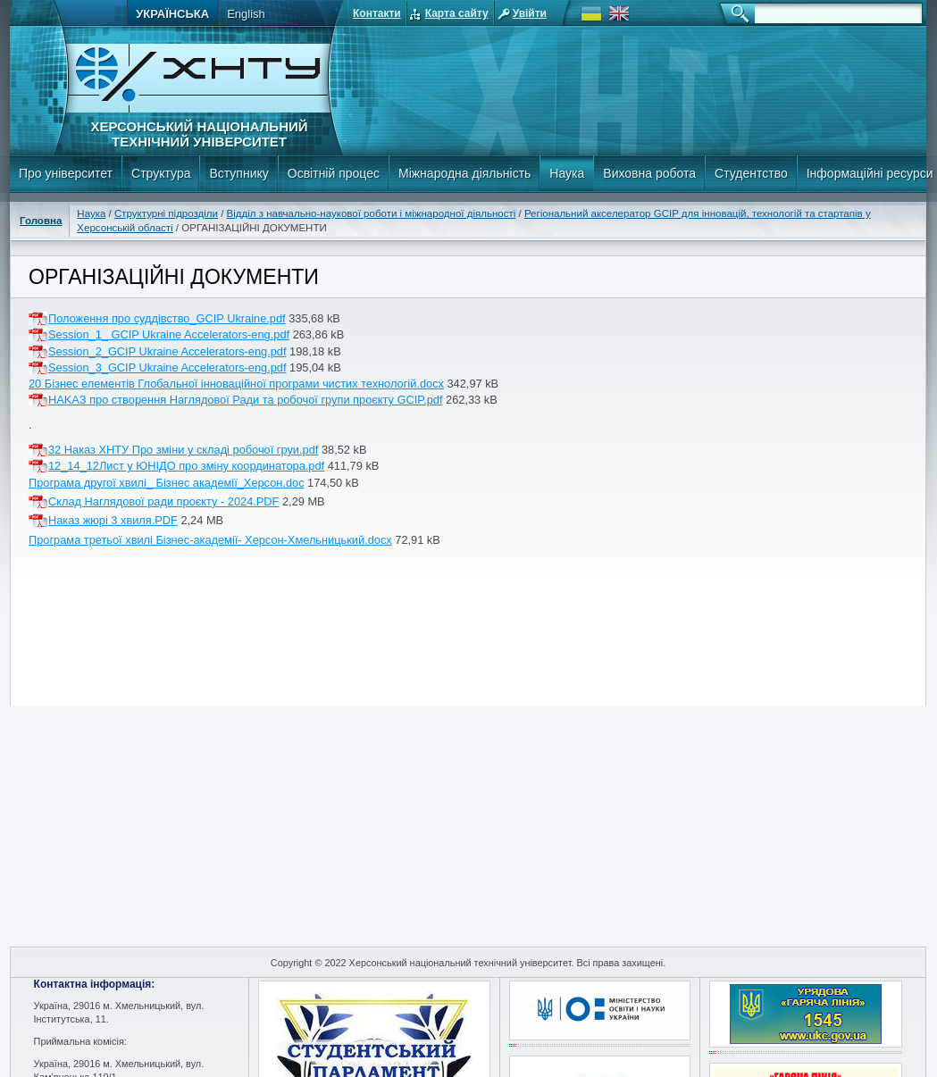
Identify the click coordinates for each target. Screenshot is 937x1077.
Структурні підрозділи (166, 213)
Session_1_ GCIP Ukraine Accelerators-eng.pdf (168, 334)
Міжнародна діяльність (464, 173)
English (246, 14)
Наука (566, 173)
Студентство (751, 173)
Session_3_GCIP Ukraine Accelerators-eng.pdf (167, 367)
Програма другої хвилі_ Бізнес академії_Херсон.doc (167, 482)
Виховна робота (649, 173)
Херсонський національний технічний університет (198, 134)
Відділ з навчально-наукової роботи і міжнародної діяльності (371, 213)
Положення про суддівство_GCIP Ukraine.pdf (167, 318)
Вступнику (238, 173)
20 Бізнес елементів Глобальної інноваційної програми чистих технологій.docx (236, 383)
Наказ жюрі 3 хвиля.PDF (113, 520)
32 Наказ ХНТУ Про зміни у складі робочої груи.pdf (183, 449)
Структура (160, 173)
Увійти (530, 13)
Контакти (377, 13)
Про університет (66, 173)
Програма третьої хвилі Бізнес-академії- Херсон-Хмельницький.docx (210, 540)
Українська (172, 14)
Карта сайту (457, 13)
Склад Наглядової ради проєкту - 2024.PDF (163, 501)
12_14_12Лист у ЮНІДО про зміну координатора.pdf (186, 465)
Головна (41, 220)
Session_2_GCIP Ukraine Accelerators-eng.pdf (167, 351)
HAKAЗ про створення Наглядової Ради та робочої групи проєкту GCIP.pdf (245, 399)
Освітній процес (334, 173)
